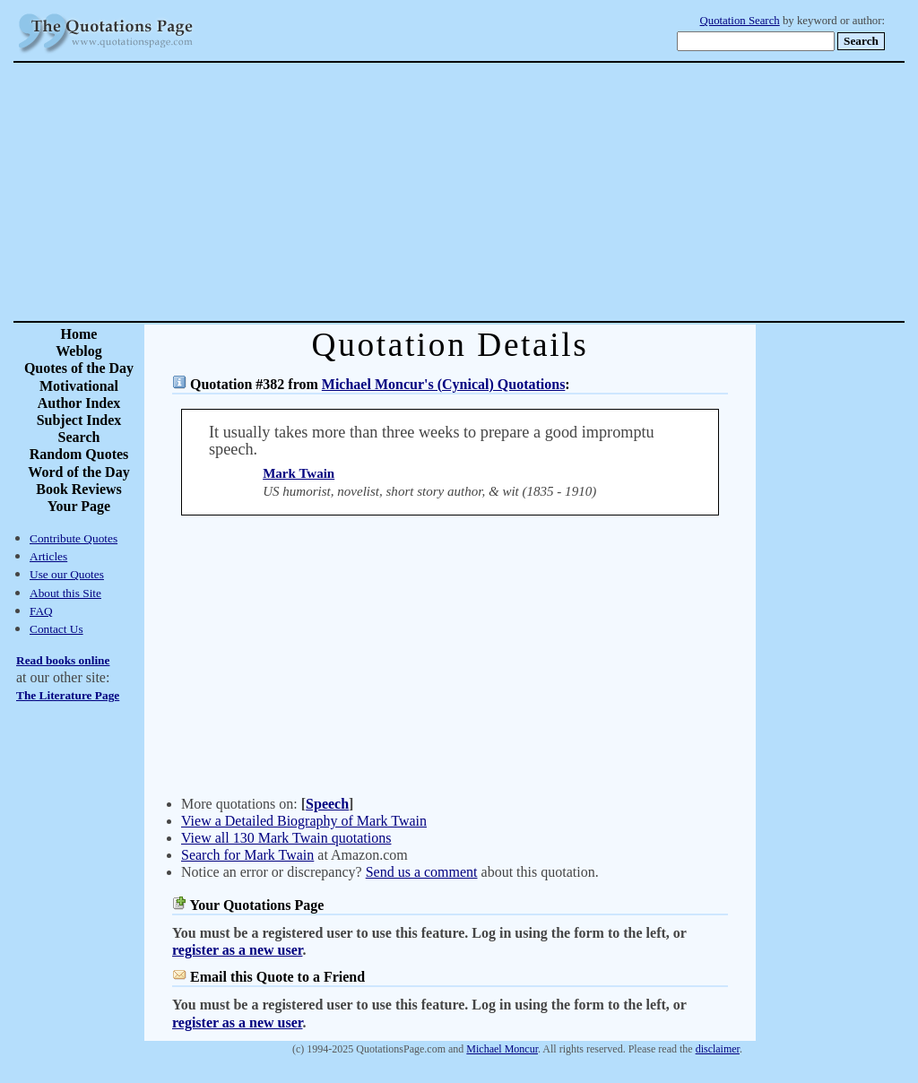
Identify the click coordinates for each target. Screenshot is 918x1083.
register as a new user (237, 949)
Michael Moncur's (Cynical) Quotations (444, 384)
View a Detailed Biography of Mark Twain (304, 820)
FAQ (41, 611)
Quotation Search (740, 20)
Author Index (79, 403)
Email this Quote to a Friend (277, 976)
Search (79, 437)
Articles (48, 556)
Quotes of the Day (79, 368)
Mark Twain (298, 473)
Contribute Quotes (73, 538)
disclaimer (718, 1049)
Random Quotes (79, 454)
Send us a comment (422, 871)
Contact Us (56, 629)
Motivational (78, 386)
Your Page (79, 506)
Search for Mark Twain (247, 854)
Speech (327, 803)
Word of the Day (78, 472)
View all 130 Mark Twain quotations (286, 837)
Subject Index (79, 420)
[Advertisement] (522, 191)
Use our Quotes (67, 574)
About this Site (65, 593)
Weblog (79, 351)
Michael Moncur (502, 1049)
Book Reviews (79, 489)
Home (79, 334)
